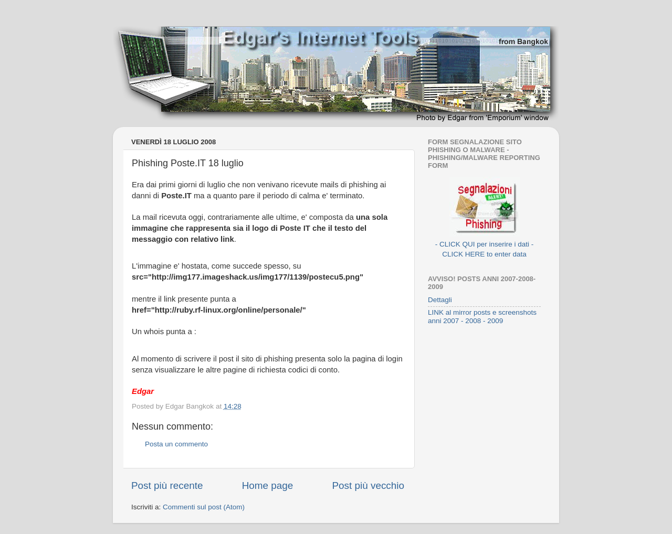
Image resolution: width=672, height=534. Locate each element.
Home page (267, 485)
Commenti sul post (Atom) (204, 507)
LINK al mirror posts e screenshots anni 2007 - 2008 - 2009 (482, 316)
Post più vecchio (368, 485)
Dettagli (440, 300)
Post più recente (167, 485)
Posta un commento (176, 444)
